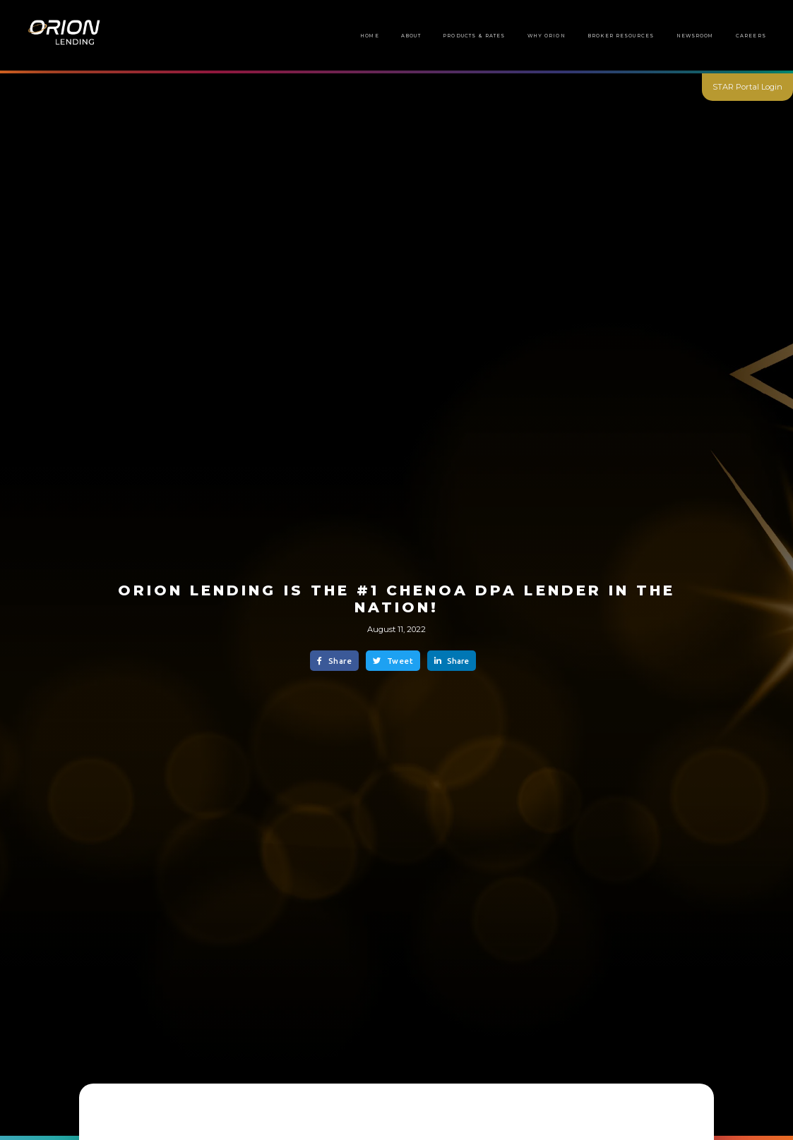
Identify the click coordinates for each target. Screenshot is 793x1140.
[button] (620, 36)
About (411, 35)
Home (369, 35)
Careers (751, 35)
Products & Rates (474, 35)
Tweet (393, 661)
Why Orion (546, 35)
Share (334, 661)
